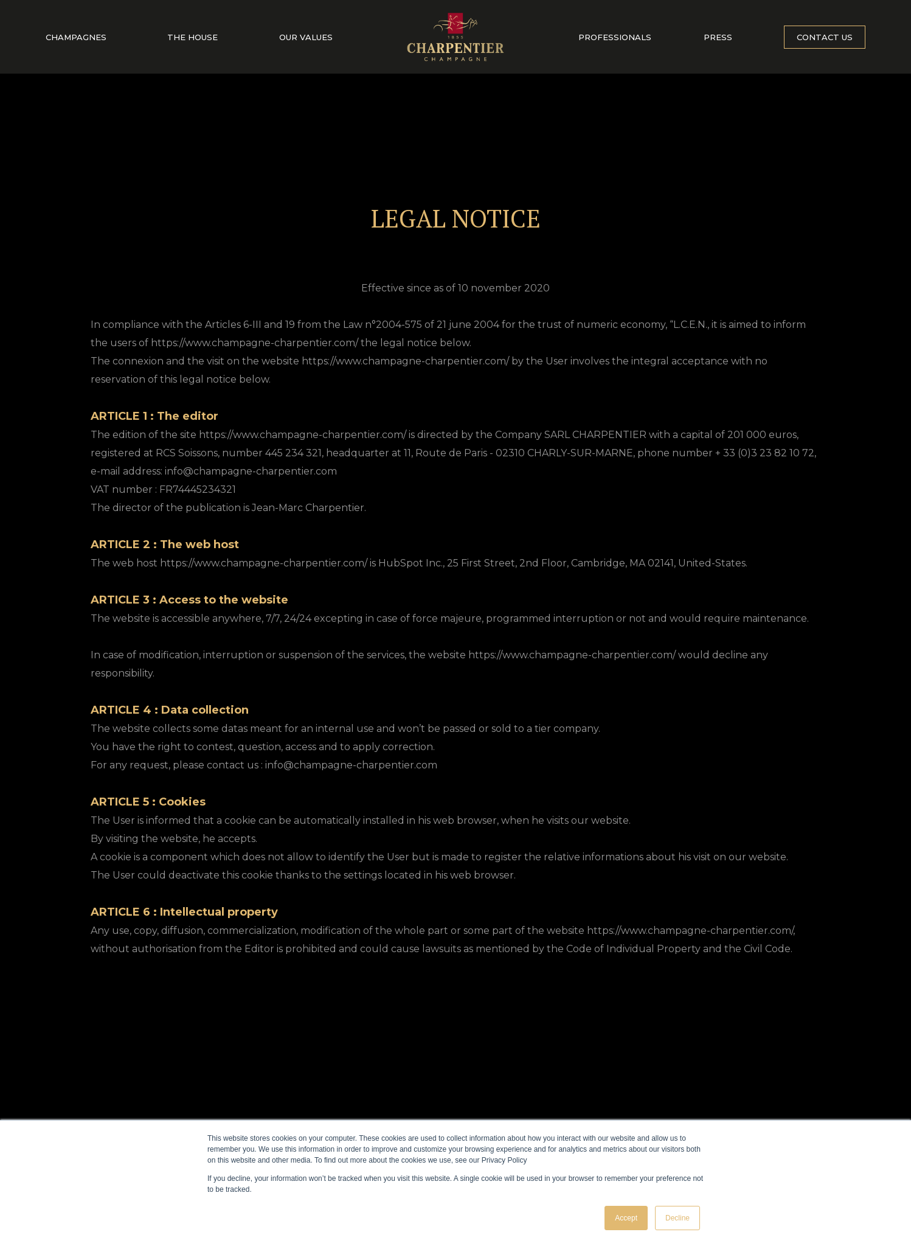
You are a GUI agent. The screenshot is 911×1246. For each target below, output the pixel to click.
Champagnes (76, 37)
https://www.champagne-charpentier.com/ (302, 434)
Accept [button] (626, 1218)
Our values (306, 37)
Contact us (825, 37)
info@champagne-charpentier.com (251, 471)
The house (192, 37)
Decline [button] (677, 1218)
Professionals (614, 37)
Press (718, 37)
